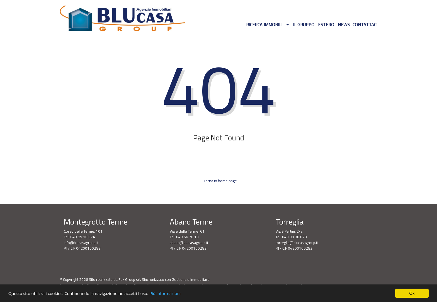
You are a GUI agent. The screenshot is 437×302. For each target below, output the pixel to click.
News (344, 24)
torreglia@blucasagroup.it (297, 242)
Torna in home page (220, 181)
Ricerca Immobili (264, 24)
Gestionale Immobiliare (191, 279)
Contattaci (365, 24)
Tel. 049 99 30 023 (291, 237)
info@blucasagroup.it (81, 242)
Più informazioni (165, 293)
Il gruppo (303, 24)
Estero (326, 24)
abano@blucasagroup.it (189, 242)
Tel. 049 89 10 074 (79, 237)
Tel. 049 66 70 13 (184, 237)
